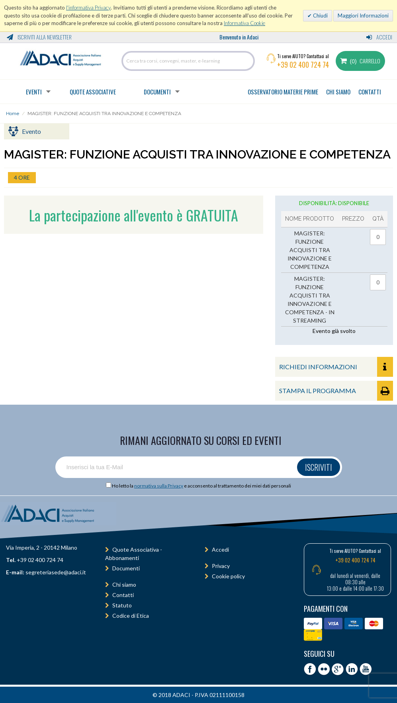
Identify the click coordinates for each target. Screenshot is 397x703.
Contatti (123, 594)
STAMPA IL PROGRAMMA (336, 391)
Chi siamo (124, 584)
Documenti (157, 91)
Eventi (34, 91)
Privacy (221, 565)
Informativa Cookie (244, 23)
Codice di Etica (130, 615)
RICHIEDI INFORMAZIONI (336, 367)
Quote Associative (93, 91)
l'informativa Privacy (88, 7)
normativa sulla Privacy (158, 486)
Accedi (379, 37)
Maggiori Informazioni (363, 15)
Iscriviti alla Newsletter (39, 37)
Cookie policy (228, 576)
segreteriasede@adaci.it (55, 572)
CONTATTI (369, 91)
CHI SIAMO (338, 91)
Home (12, 113)
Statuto (122, 605)
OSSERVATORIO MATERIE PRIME (283, 91)
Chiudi (320, 15)
